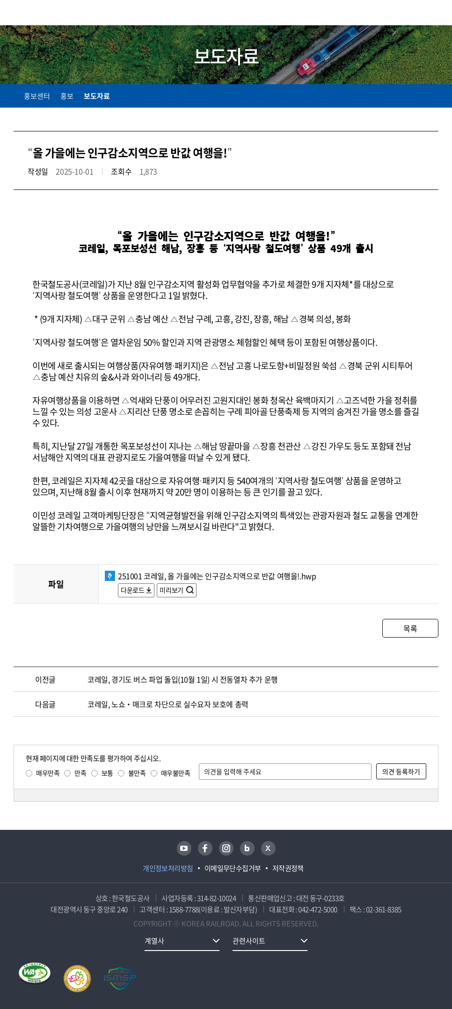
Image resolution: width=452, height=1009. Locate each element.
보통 (107, 773)
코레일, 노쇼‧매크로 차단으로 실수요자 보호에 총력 (167, 704)
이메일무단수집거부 (232, 868)
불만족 (137, 773)
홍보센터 (37, 96)
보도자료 (97, 96)
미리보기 (172, 590)
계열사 (154, 941)
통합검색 (415, 14)
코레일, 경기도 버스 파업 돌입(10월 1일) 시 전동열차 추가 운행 (182, 679)
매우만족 (47, 773)
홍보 (66, 96)
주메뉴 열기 (432, 14)
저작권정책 (288, 868)
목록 (410, 628)
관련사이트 (249, 941)
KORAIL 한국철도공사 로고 (50, 12)
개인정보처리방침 (168, 868)
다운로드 (132, 590)
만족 (80, 773)
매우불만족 (175, 773)
